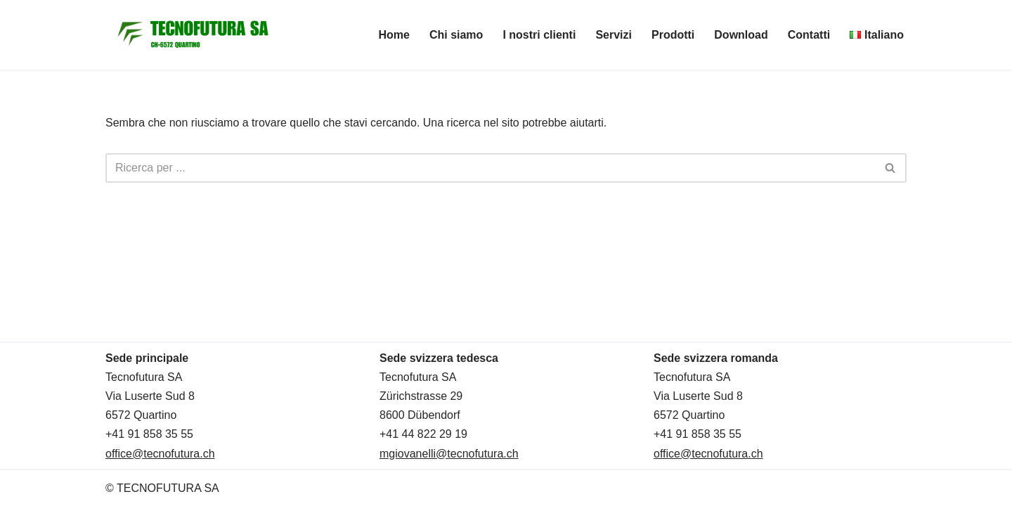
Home (393, 35)
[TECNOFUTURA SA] (193, 35)
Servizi (613, 35)
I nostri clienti (539, 35)
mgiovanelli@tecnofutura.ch (449, 454)
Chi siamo (456, 35)
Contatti (809, 35)
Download (740, 35)
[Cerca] (490, 168)
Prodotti (672, 35)
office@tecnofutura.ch (160, 454)
